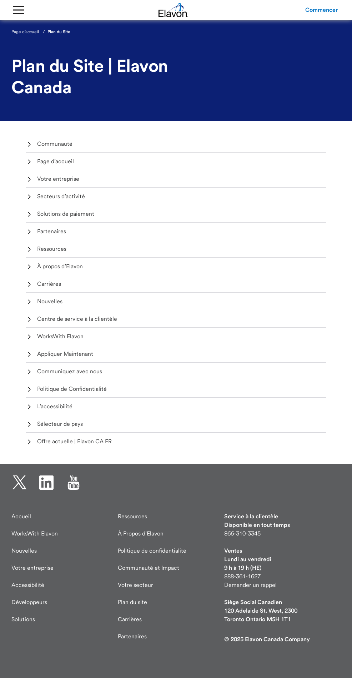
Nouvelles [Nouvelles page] (24, 550)
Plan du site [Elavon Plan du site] (132, 602)
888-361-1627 (242, 576)
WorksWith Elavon (34, 533)
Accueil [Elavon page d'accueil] (21, 516)
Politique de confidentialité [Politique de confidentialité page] (152, 550)
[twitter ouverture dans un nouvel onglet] (19, 482)
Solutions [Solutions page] (23, 619)
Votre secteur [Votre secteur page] (135, 585)
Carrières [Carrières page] (130, 619)
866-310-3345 (242, 533)
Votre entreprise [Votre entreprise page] (32, 567)
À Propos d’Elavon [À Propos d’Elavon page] (141, 533)
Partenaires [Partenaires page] (132, 636)
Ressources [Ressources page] (132, 516)
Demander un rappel (250, 585)
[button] (321, 10)
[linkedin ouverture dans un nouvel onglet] (46, 482)
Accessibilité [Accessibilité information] (27, 585)
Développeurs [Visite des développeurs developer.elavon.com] (29, 602)
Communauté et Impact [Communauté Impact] (148, 567)
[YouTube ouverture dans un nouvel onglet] (73, 482)
